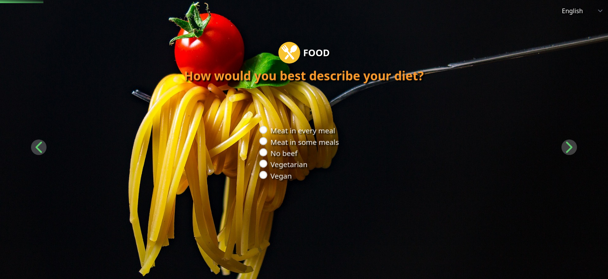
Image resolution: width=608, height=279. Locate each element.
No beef (283, 153)
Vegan (280, 176)
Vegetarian (288, 164)
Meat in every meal (302, 130)
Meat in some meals (304, 142)
